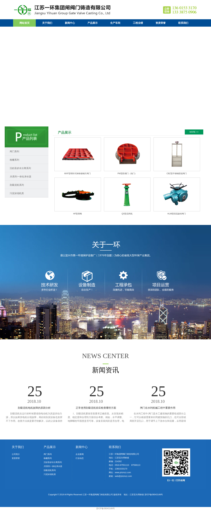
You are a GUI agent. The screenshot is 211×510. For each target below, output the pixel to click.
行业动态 (80, 458)
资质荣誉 (161, 23)
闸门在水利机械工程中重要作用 (157, 407)
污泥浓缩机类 (17, 193)
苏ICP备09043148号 (153, 494)
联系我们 (183, 23)
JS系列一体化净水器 (20, 176)
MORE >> (193, 132)
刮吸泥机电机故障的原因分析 (34, 407)
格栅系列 (14, 159)
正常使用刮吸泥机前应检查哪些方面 (96, 407)
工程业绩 (138, 23)
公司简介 (16, 454)
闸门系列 (14, 151)
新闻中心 (70, 23)
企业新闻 (80, 454)
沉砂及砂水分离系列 (20, 168)
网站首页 (24, 23)
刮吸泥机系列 (17, 185)
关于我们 (47, 23)
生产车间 (115, 23)
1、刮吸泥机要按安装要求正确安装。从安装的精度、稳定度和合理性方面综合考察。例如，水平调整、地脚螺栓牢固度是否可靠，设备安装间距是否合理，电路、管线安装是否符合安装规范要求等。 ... (96, 421)
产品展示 (93, 23)
